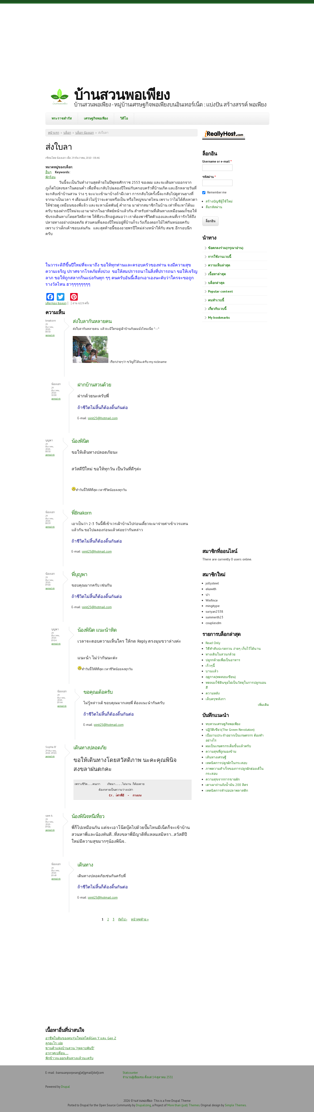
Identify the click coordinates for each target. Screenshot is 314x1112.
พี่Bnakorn (81, 513)
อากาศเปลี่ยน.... (56, 1053)
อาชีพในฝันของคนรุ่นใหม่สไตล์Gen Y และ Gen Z (80, 1038)
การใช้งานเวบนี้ (219, 257)
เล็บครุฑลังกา (216, 699)
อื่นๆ (48, 172)
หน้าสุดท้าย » (140, 919)
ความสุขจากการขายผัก (223, 779)
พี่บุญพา (79, 574)
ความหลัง (213, 693)
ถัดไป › (122, 919)
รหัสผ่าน (209, 177)
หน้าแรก (53, 133)
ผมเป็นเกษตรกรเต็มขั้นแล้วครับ (228, 746)
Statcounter (130, 1072)
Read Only (213, 643)
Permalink (50, 335)
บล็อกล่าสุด (216, 283)
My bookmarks (219, 317)
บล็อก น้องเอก (84, 133)
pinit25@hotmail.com (103, 418)
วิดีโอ (124, 118)
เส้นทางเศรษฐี (216, 757)
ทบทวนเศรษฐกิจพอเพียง (223, 724)
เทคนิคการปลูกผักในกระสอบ (226, 763)
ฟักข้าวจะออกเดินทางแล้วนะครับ (69, 1058)
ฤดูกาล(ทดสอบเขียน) (221, 677)
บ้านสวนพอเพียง (121, 94)
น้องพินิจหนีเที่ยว (88, 816)
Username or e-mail (217, 161)
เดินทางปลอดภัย (89, 747)
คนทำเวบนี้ (216, 300)
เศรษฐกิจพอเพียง (96, 118)
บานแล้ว (212, 671)
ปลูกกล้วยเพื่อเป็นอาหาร (223, 660)
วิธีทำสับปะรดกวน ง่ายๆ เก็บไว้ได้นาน (233, 648)
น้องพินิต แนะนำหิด (97, 630)
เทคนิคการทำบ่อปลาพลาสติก (227, 790)
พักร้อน (50, 177)
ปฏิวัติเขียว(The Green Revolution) (230, 729)
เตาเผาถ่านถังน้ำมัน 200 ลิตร (227, 785)
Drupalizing (143, 1105)
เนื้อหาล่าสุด (217, 274)
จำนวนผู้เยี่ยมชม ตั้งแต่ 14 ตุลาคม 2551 (148, 1077)
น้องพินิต (80, 441)
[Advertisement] (157, 41)
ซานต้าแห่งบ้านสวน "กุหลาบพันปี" (69, 1048)
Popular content (220, 291)
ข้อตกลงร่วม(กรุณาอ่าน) (225, 248)
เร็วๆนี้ (210, 666)
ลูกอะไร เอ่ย (54, 1043)
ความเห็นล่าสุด (219, 265)
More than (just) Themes (183, 1105)
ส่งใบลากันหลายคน (93, 321)
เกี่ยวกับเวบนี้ (217, 309)
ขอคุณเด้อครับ (97, 692)
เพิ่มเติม (263, 705)
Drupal (65, 1086)
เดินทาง (85, 865)
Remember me (217, 192)
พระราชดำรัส (62, 118)
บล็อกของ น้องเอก (56, 303)
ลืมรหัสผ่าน (214, 207)
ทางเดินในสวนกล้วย (220, 654)
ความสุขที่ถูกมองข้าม (221, 751)
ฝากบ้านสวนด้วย (94, 384)
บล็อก (67, 133)
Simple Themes (235, 1105)
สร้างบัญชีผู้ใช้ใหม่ (219, 201)
